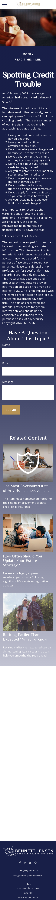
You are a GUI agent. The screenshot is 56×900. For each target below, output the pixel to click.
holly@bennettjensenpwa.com (28, 875)
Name (6, 345)
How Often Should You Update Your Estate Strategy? (22, 560)
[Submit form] (11, 410)
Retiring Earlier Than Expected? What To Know (25, 636)
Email (5, 363)
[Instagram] (36, 862)
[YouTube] (30, 862)
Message (7, 382)
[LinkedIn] (25, 862)
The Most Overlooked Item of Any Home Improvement (26, 488)
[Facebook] (20, 862)
